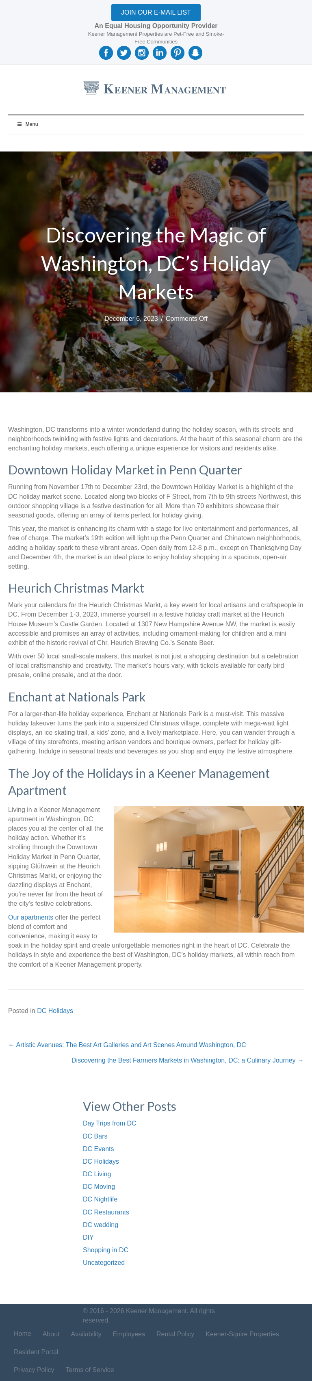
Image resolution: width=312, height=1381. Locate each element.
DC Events (98, 1148)
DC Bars (95, 1136)
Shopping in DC (105, 1250)
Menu (27, 124)
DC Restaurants (106, 1212)
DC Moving (99, 1186)
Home (22, 1333)
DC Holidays (55, 1010)
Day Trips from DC (109, 1123)
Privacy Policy (34, 1369)
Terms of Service (90, 1369)
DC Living (97, 1174)
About (51, 1334)
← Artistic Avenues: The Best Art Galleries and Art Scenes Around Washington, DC (127, 1044)
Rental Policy (175, 1334)
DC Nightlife (100, 1199)
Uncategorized (104, 1262)
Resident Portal (36, 1352)
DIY (88, 1237)
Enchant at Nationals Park (77, 696)
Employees (129, 1334)
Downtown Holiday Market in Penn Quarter (125, 469)
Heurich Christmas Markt (76, 587)
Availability (86, 1334)
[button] (156, 12)
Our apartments (30, 917)
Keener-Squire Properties (242, 1334)
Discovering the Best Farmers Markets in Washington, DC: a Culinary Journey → (188, 1060)
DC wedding (100, 1224)
